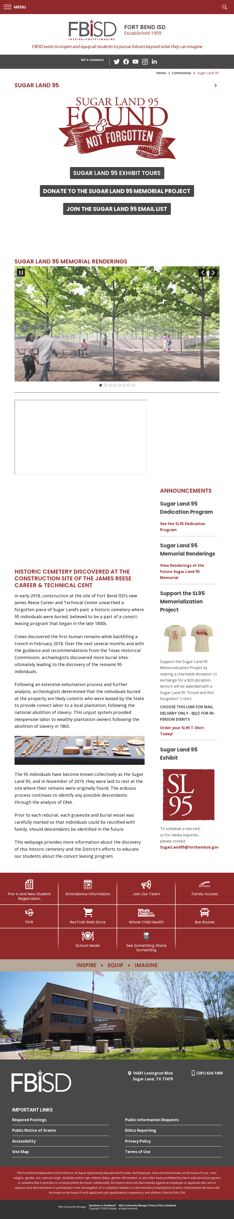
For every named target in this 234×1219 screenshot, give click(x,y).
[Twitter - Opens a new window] (116, 61)
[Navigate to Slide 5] (119, 385)
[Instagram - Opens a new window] (145, 62)
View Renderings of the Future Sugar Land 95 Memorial (182, 571)
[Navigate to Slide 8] (133, 385)
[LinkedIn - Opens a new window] (154, 61)
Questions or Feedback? (102, 1205)
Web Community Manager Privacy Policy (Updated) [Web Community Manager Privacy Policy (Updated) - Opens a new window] (147, 1205)
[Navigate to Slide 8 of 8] (203, 273)
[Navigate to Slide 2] (105, 385)
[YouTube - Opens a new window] (135, 61)
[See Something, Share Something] (146, 942)
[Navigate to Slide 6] (124, 385)
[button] (15, 7)
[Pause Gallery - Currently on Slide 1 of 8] (21, 273)
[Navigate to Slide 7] (128, 385)
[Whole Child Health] (146, 916)
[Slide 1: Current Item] (100, 385)
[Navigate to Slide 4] (114, 385)
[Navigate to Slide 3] (110, 385)
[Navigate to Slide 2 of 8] (213, 273)
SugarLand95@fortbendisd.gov (189, 847)
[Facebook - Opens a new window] (126, 62)
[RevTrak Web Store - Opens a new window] (88, 916)
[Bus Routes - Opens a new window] (205, 916)
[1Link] (29, 916)
